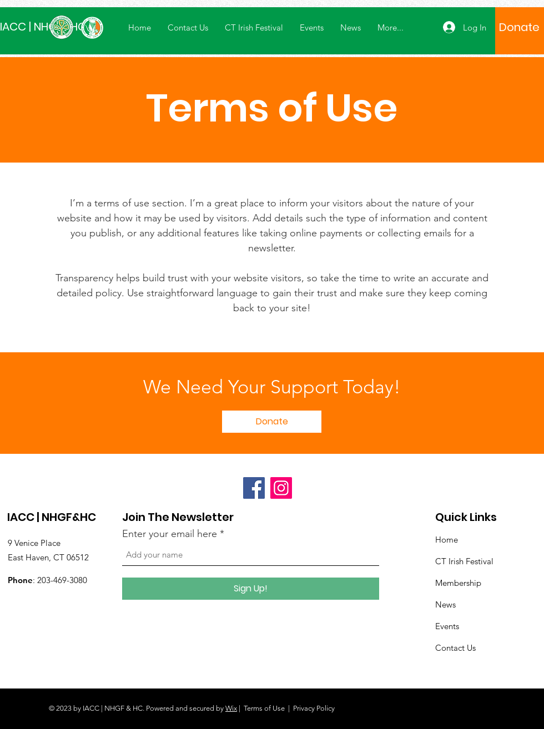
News (445, 604)
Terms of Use (264, 708)
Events (447, 626)
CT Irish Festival (464, 561)
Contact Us (455, 647)
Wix (231, 708)
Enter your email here (169, 534)
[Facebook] (254, 488)
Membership (458, 583)
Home (446, 539)
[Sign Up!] (250, 589)
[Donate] (519, 27)
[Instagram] (281, 488)
